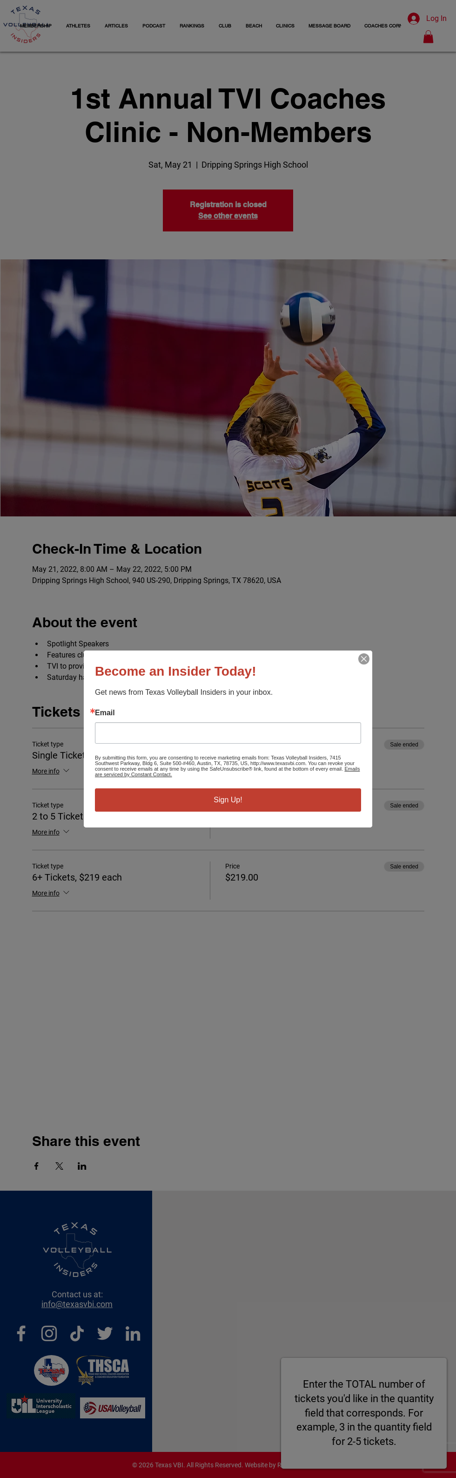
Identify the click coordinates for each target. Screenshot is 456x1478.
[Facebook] (21, 1333)
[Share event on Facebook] (36, 1166)
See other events (228, 215)
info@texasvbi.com (77, 1304)
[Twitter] (104, 1333)
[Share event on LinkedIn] (82, 1166)
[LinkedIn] (132, 1333)
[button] (78, 26)
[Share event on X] (59, 1166)
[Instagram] (49, 1333)
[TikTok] (77, 1333)
